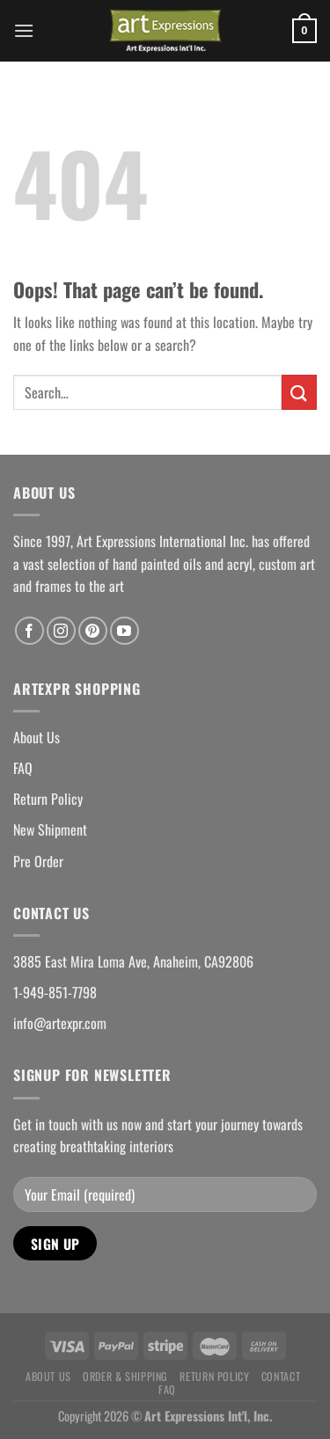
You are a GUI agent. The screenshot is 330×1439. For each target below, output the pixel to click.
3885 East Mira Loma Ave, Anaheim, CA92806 (133, 961)
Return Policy (48, 798)
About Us (36, 737)
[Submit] (299, 392)
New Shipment (50, 829)
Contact (280, 1376)
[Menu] (23, 30)
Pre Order (38, 861)
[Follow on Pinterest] (92, 631)
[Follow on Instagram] (61, 631)
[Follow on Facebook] (29, 631)
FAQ (23, 767)
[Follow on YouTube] (124, 631)
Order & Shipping (125, 1376)
